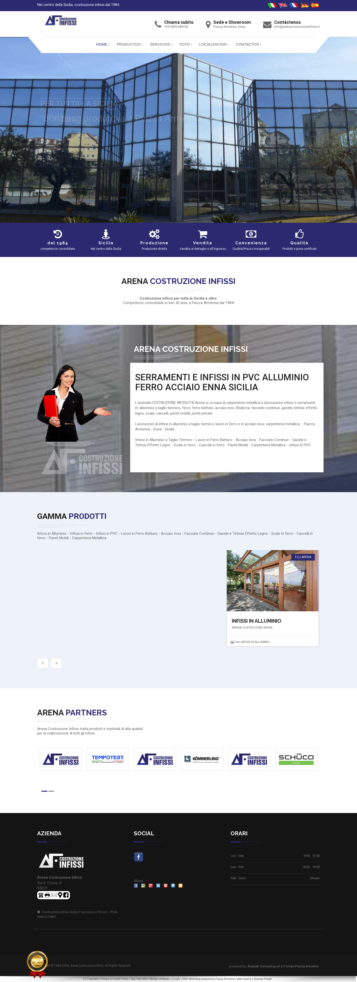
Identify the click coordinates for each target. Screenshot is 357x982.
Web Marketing (191, 978)
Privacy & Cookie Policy (115, 978)
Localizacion (212, 44)
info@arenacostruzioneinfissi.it (297, 26)
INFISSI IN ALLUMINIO (256, 621)
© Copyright (91, 978)
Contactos (247, 44)
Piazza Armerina (225, 978)
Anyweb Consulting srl (263, 966)
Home (101, 44)
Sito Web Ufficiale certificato (153, 978)
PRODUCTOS (129, 44)
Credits (176, 978)
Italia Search (244, 978)
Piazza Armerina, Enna (229, 26)
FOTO (184, 44)
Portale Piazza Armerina (301, 966)
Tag (133, 978)
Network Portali (262, 978)
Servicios (160, 44)
